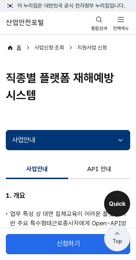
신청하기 (68, 244)
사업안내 (23, 140)
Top (117, 241)
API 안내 (99, 168)
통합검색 (99, 28)
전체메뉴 (121, 28)
